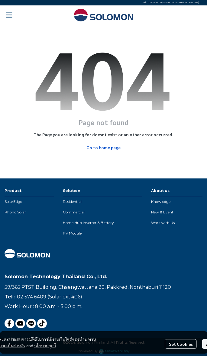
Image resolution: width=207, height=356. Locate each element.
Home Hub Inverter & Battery (88, 222)
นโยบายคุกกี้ (45, 345)
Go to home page (103, 147)
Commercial (74, 212)
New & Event (162, 212)
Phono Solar (15, 212)
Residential (72, 201)
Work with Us (163, 222)
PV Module (72, 233)
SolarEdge (13, 201)
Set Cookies (181, 344)
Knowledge (160, 201)
